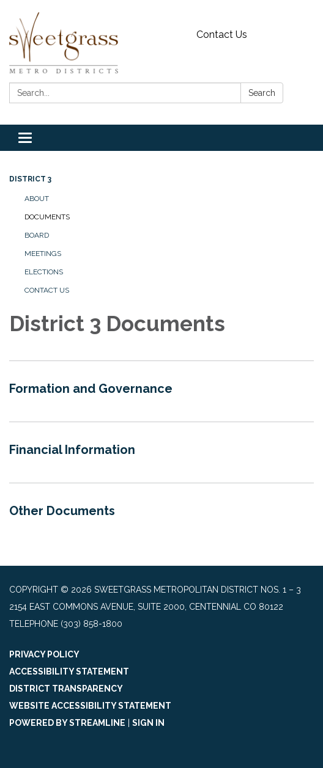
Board (36, 235)
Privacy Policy (44, 654)
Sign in (148, 723)
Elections (43, 272)
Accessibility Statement (69, 671)
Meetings (42, 253)
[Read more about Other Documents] (161, 513)
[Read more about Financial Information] (161, 452)
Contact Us (221, 34)
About (36, 198)
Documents (47, 217)
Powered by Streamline (67, 723)
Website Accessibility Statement (90, 706)
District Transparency (66, 688)
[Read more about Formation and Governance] (161, 391)
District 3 (30, 179)
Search (261, 93)
